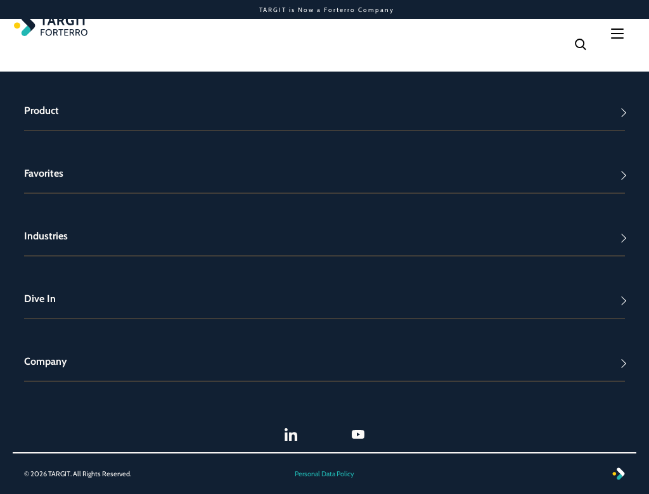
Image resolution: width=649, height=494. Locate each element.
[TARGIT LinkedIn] (290, 434)
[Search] (580, 44)
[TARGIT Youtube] (358, 434)
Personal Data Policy (324, 473)
